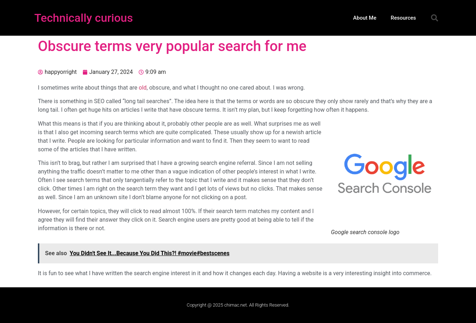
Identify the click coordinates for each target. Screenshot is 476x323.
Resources (403, 18)
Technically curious (83, 18)
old (143, 87)
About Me (364, 18)
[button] (434, 18)
